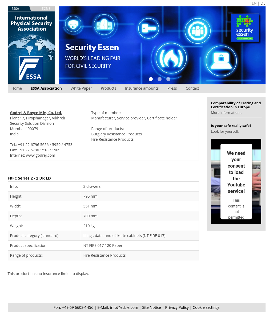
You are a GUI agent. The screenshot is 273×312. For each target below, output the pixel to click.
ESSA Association (46, 88)
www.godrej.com (40, 155)
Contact (192, 88)
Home (16, 88)
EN (254, 3)
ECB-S (46, 8)
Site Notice (151, 307)
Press (172, 88)
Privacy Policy (177, 307)
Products (108, 88)
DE (263, 3)
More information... (226, 112)
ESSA (15, 8)
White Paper (81, 88)
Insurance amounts (142, 88)
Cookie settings (206, 307)
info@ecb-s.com (124, 307)
